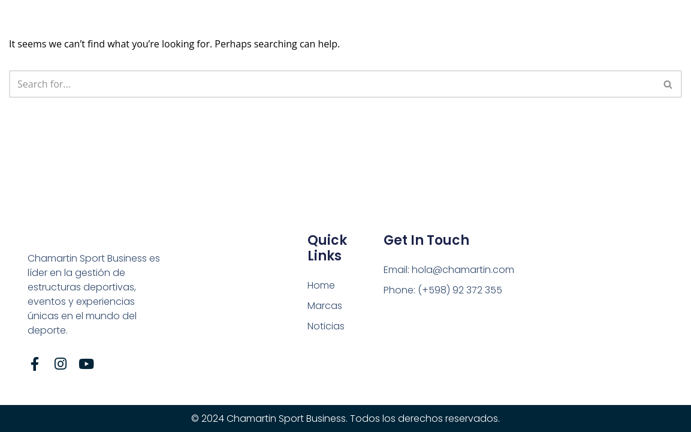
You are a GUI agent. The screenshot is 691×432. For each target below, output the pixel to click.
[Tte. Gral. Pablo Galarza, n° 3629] (583, 306)
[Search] (332, 84)
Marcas (324, 306)
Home (321, 285)
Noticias (326, 326)
